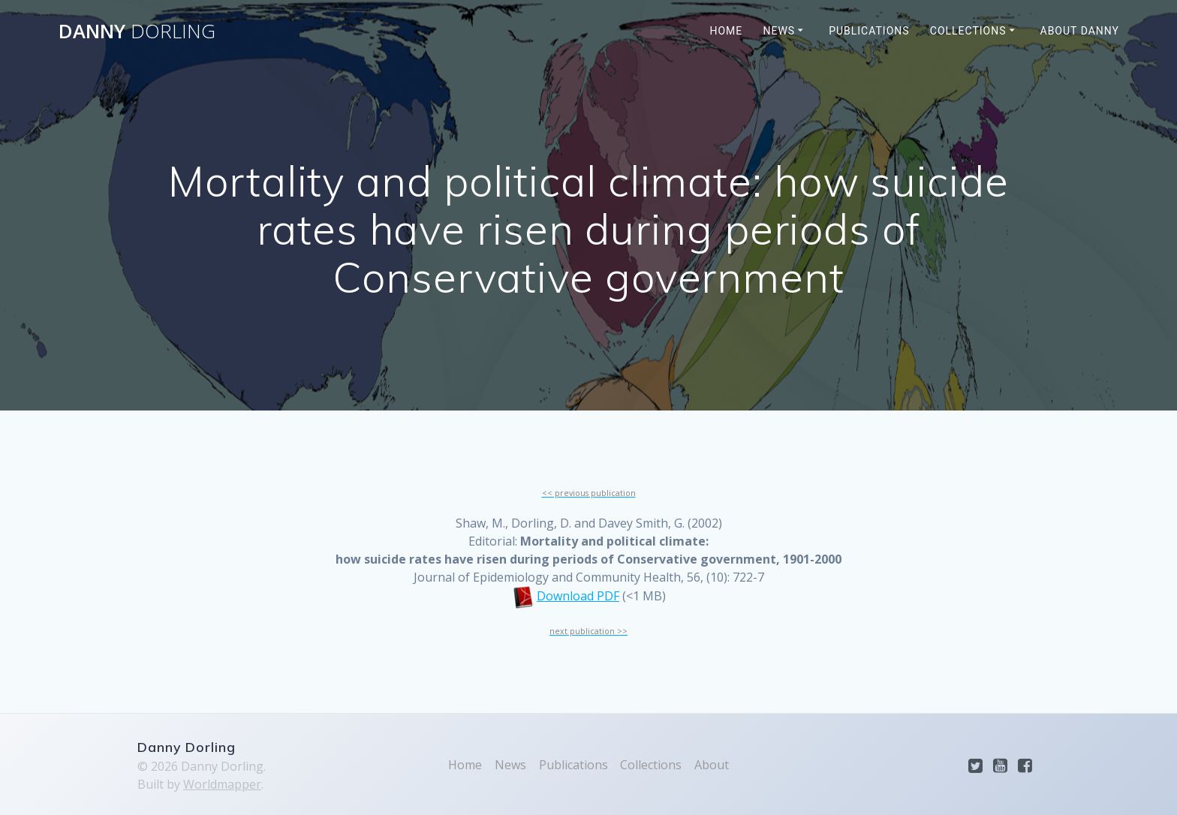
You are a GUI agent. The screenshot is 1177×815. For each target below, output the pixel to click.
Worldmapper (222, 784)
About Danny (1080, 31)
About (711, 764)
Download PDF (578, 596)
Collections (968, 31)
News (779, 31)
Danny (137, 31)
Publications (869, 31)
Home (726, 31)
